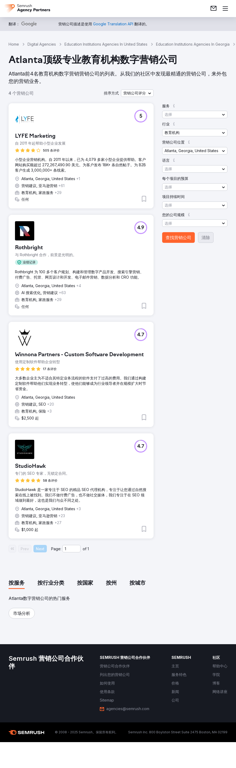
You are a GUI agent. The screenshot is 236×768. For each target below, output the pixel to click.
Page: (56, 549)
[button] (137, 93)
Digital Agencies (42, 44)
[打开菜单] (225, 8)
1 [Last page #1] (88, 549)
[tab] (17, 583)
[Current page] (71, 548)
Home (14, 44)
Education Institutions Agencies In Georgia (193, 44)
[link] (213, 8)
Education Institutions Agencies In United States (105, 44)
